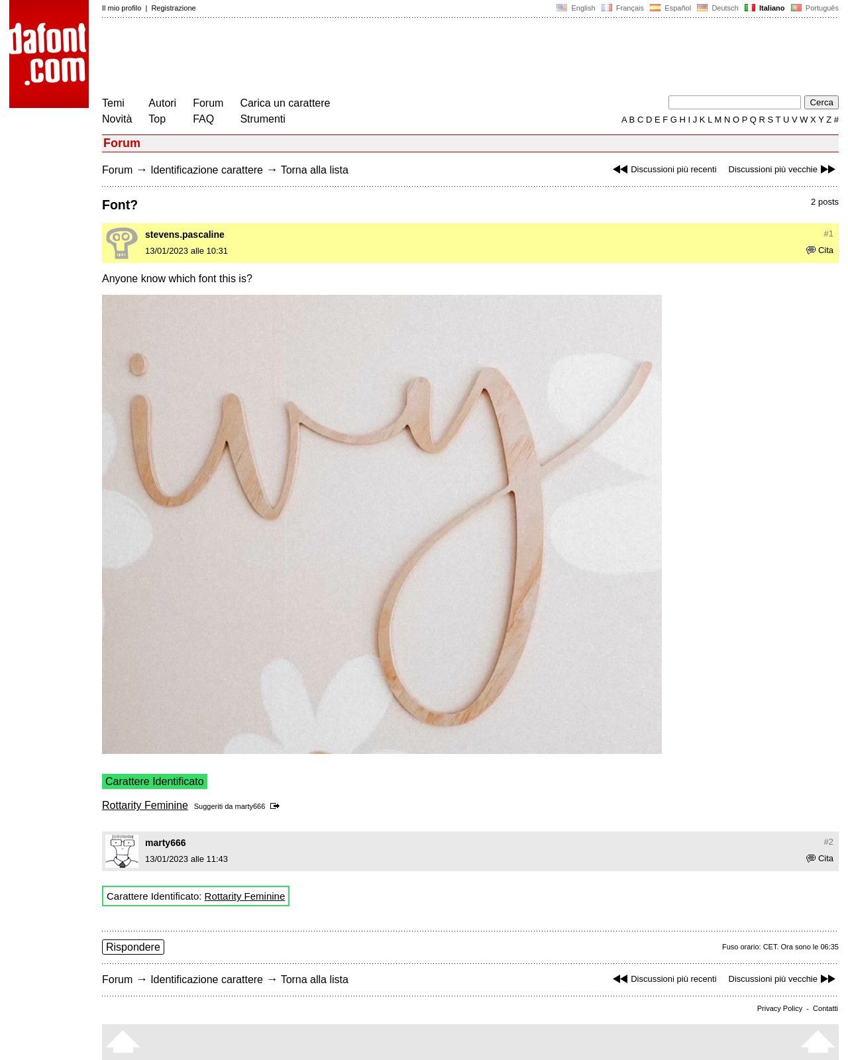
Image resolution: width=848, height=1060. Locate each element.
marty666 (250, 806)
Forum (208, 103)
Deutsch (718, 8)
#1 (828, 233)
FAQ (203, 119)
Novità (117, 119)
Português (814, 8)
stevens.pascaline (185, 234)
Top (157, 119)
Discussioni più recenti (663, 169)
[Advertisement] (343, 58)
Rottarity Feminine (145, 805)
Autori (162, 103)
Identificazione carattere (206, 170)
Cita (819, 250)
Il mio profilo (121, 8)
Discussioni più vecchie (784, 169)
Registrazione (173, 8)
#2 (828, 842)
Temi (113, 103)
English (576, 8)
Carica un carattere (285, 103)
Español (670, 8)
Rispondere (133, 947)
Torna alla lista (314, 170)
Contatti (825, 1008)
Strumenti (262, 119)
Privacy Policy (779, 1008)
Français (623, 8)
